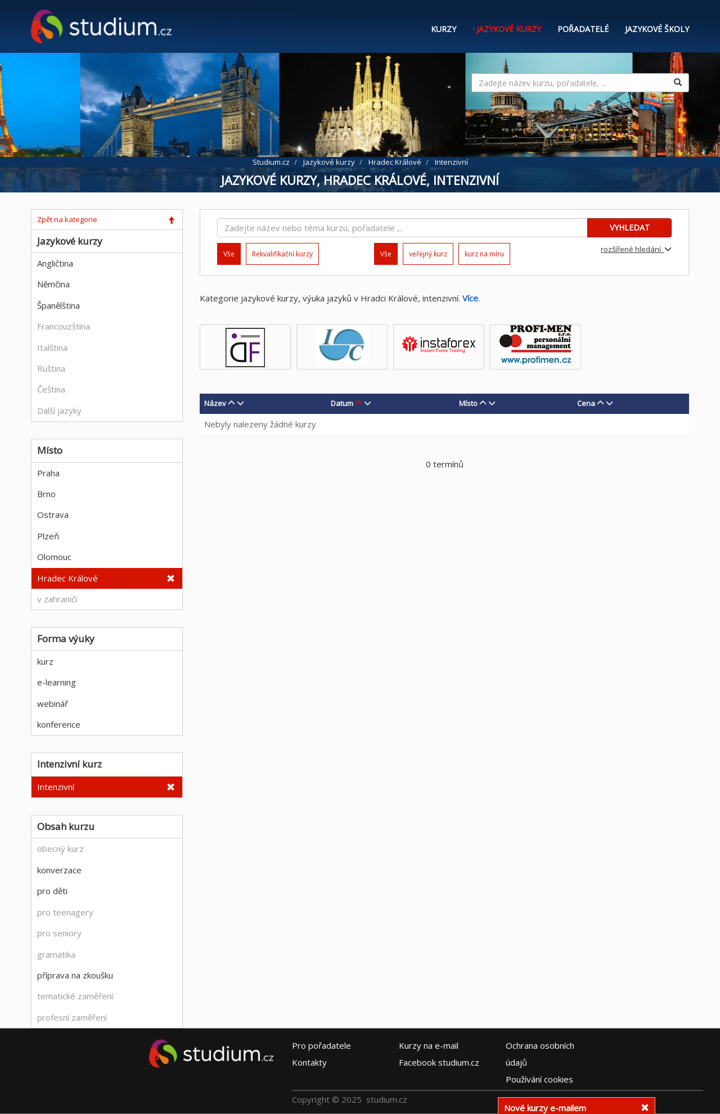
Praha (48, 473)
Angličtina (55, 263)
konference (58, 724)
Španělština (58, 305)
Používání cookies (539, 1078)
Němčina (53, 284)
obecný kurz (60, 848)
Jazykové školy (657, 29)
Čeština (51, 389)
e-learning (56, 682)
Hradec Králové (67, 578)
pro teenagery (65, 912)
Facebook (439, 1061)
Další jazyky (59, 410)
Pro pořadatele (321, 1044)
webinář (52, 703)
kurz (45, 661)
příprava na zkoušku (75, 975)
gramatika (56, 954)
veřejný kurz (428, 254)
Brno (46, 493)
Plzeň (48, 536)
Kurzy (443, 29)
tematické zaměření (75, 996)
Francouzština (63, 326)
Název (215, 403)
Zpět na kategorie (67, 219)
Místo (468, 403)
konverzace (59, 870)
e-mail (428, 1044)
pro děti (52, 890)
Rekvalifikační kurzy (282, 254)
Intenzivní (55, 786)
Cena (586, 403)
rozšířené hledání (636, 249)
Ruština (51, 368)
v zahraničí (57, 599)
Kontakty (309, 1061)
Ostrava (53, 514)
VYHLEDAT (630, 227)
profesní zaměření (72, 1017)
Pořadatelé (583, 29)
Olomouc (54, 556)
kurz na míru (484, 254)
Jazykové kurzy (508, 29)
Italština (52, 347)
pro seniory (59, 933)
